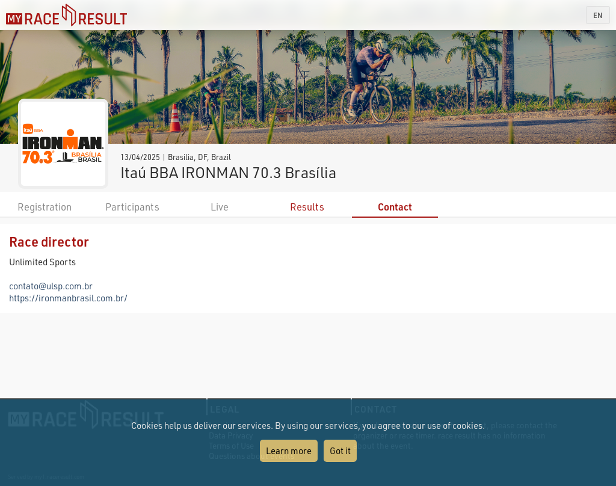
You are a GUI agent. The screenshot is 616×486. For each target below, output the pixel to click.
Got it (340, 450)
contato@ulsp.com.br (51, 286)
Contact (395, 206)
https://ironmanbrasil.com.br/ (68, 298)
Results (307, 206)
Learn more (289, 450)
